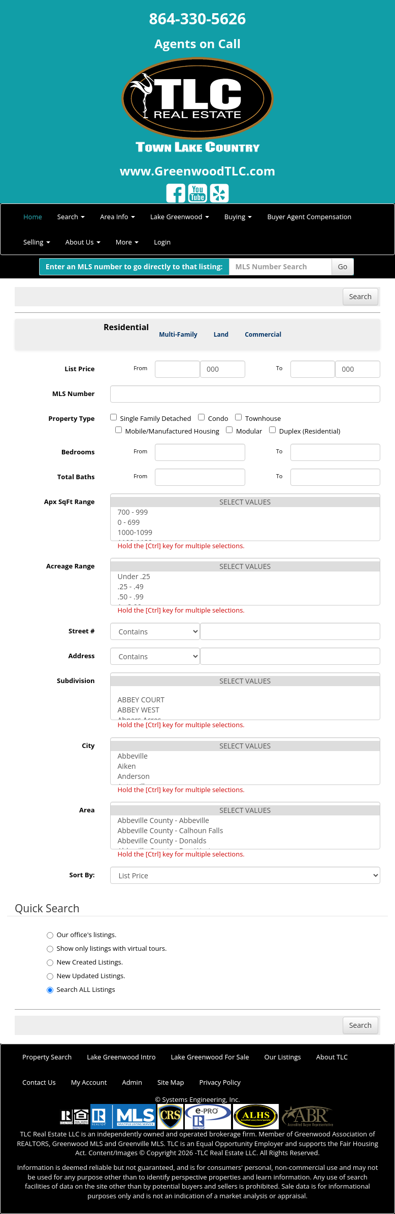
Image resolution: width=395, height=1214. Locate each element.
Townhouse (258, 418)
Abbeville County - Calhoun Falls (245, 831)
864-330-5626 (197, 18)
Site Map (170, 1082)
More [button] (127, 241)
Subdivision (76, 680)
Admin (132, 1082)
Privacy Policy (219, 1082)
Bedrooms (78, 451)
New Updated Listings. (86, 975)
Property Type (71, 418)
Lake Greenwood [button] (179, 216)
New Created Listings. (85, 962)
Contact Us (39, 1082)
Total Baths (76, 476)
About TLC (332, 1056)
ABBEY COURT (245, 700)
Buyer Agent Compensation (309, 216)
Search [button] (71, 216)
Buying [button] (238, 216)
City (88, 745)
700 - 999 (245, 512)
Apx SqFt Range (69, 501)
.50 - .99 (245, 597)
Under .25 (245, 577)
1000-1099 (245, 532)
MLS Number (73, 393)
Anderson (245, 776)
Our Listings (283, 1056)
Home (32, 216)
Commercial (263, 334)
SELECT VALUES (245, 502)
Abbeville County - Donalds (245, 841)
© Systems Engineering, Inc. (197, 1099)
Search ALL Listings (81, 989)
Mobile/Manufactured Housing (167, 431)
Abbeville (245, 756)
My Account (89, 1082)
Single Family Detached (150, 418)
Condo (213, 418)
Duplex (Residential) (304, 431)
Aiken (245, 766)
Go (343, 266)
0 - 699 (245, 522)
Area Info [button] (117, 216)
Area (86, 809)
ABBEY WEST (245, 710)
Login (162, 241)
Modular (244, 431)
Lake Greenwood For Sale (210, 1056)
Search (360, 296)
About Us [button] (83, 241)
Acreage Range (70, 565)
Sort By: (82, 874)
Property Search (47, 1056)
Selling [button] (36, 241)
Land (221, 334)
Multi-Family (178, 334)
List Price (79, 368)
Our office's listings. (82, 934)
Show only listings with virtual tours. (107, 948)
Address (82, 655)
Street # (82, 630)
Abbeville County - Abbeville (245, 820)
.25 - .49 (245, 587)
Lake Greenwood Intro (121, 1056)
